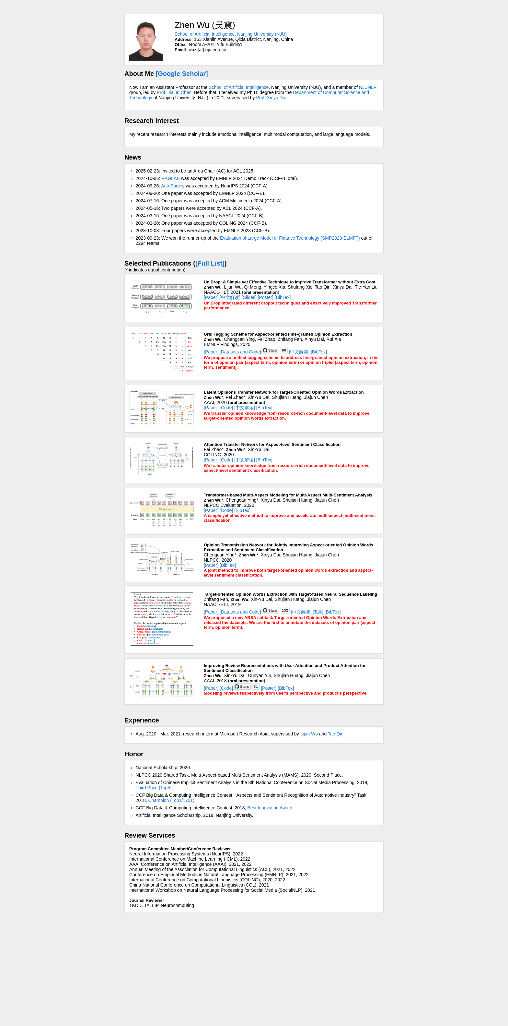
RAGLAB (170, 178)
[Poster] (265, 297)
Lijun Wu (309, 733)
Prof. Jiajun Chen (174, 92)
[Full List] (210, 263)
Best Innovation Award (269, 807)
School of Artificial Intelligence (205, 34)
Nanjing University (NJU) (262, 34)
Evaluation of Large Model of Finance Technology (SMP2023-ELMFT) (290, 238)
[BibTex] (283, 297)
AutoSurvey (172, 185)
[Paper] (211, 297)
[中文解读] (230, 297)
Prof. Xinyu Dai (271, 97)
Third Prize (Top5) (154, 787)
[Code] (226, 407)
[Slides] (249, 297)
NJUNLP (367, 87)
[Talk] (318, 611)
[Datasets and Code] (240, 351)
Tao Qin (335, 733)
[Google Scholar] (182, 73)
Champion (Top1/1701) (171, 800)
